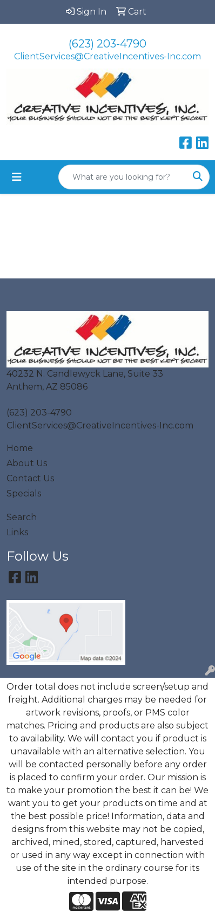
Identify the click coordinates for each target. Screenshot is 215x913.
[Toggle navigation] (16, 177)
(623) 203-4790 (107, 43)
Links (17, 532)
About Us (26, 463)
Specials (23, 493)
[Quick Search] (122, 177)
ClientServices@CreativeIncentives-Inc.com (107, 56)
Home (19, 448)
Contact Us (30, 478)
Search (21, 517)
